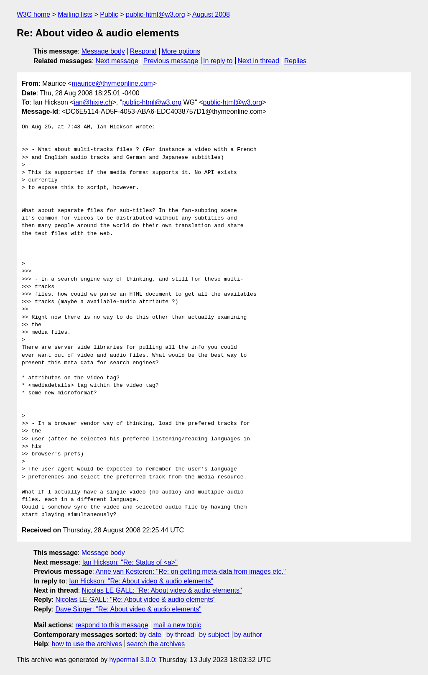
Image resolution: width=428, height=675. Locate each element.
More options (181, 51)
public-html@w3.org (155, 14)
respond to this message (111, 625)
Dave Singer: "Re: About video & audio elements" (128, 609)
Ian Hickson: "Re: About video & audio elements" (141, 581)
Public (109, 14)
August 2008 (211, 14)
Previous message (171, 60)
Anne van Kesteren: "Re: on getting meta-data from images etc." (191, 571)
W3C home (33, 14)
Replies (295, 60)
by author (248, 634)
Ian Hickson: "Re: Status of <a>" (130, 562)
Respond (143, 51)
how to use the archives (87, 643)
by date (150, 634)
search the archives (156, 643)
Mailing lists (75, 14)
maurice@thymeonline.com (112, 83)
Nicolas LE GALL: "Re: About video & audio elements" (162, 590)
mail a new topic (177, 625)
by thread (180, 634)
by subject (214, 634)
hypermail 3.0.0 (132, 659)
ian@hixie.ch (93, 102)
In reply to (217, 60)
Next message (117, 60)
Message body (103, 51)
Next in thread (258, 60)
